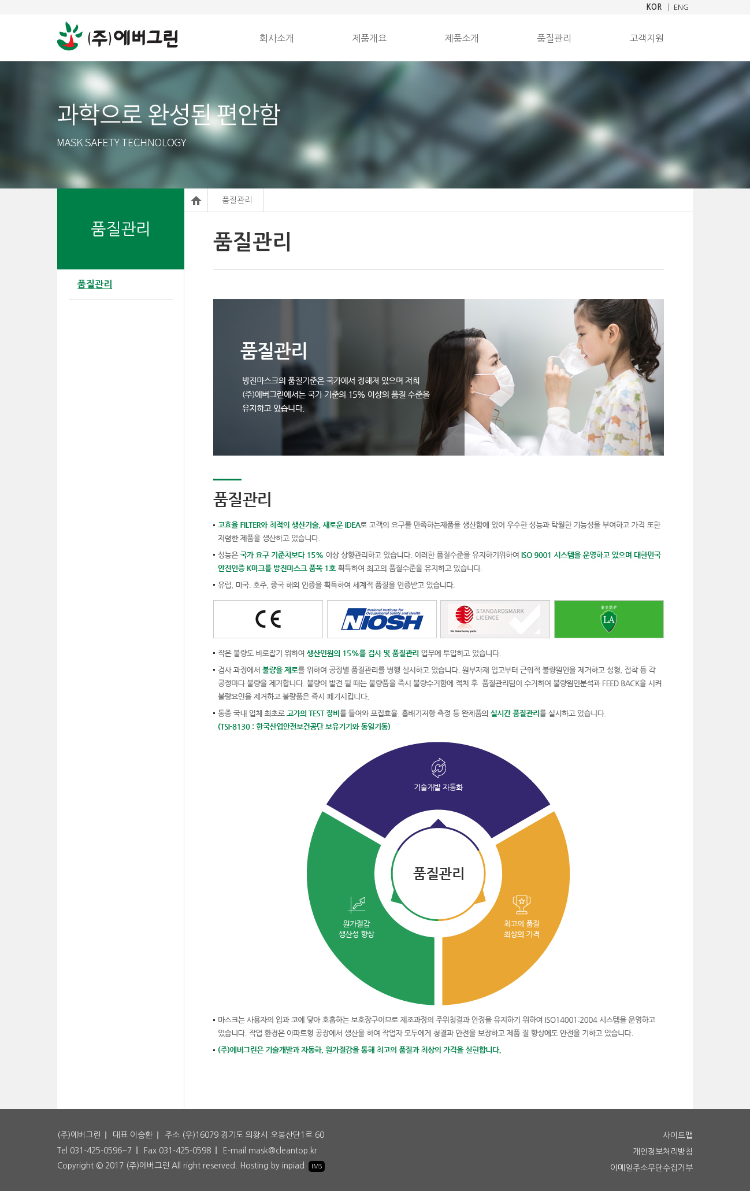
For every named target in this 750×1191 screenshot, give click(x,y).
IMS (316, 1166)
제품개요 (369, 38)
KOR (654, 7)
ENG (681, 7)
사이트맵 (678, 1135)
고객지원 (646, 38)
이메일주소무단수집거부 (651, 1168)
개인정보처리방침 (663, 1152)
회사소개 (276, 38)
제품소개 (461, 38)
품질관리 (554, 38)
